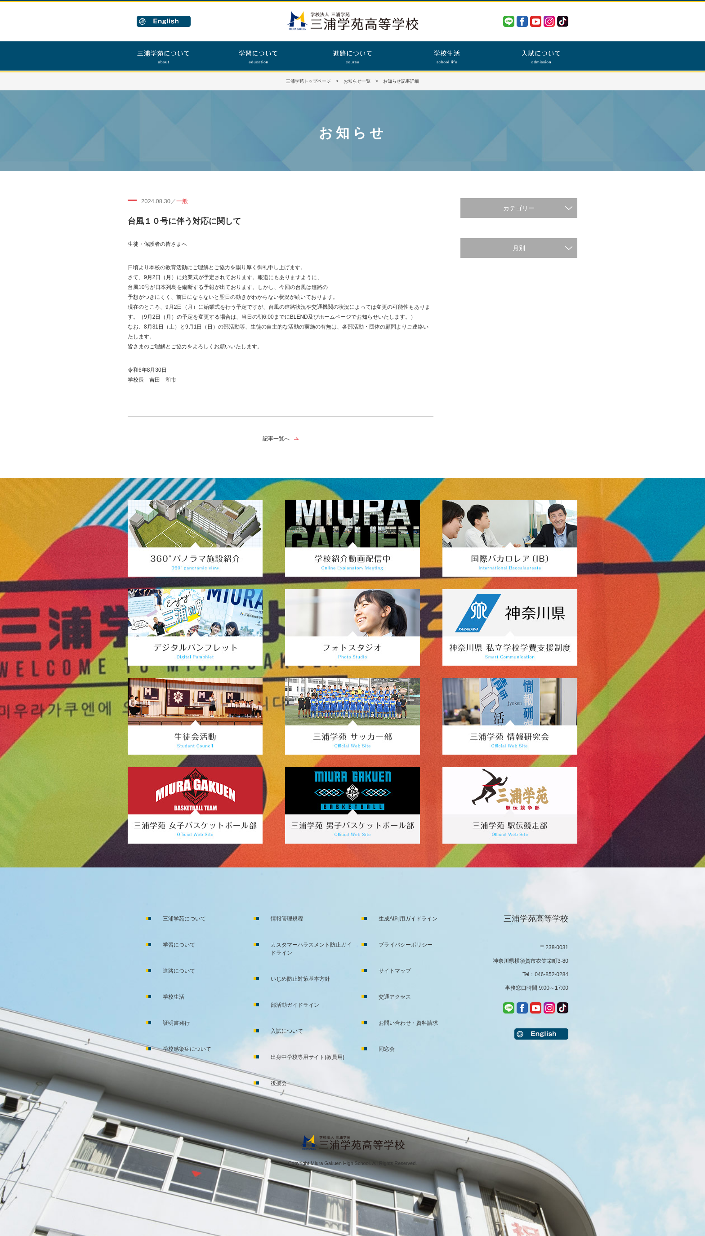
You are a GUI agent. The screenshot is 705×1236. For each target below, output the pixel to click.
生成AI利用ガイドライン (408, 919)
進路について (179, 971)
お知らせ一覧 (357, 81)
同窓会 (387, 1049)
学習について (179, 945)
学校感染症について (187, 1049)
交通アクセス (395, 997)
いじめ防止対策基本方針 (300, 979)
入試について (287, 1031)
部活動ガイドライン (295, 1005)
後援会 (279, 1083)
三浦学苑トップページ (308, 81)
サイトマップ (395, 971)
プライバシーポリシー (406, 945)
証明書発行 (176, 1023)
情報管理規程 (287, 919)
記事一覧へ (276, 439)
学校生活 (173, 997)
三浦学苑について (184, 919)
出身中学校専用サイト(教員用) (307, 1057)
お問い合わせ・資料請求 (408, 1023)
